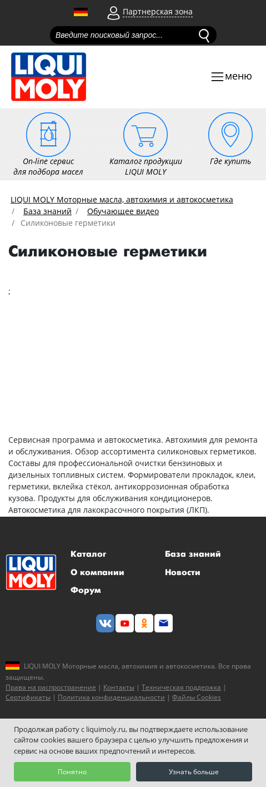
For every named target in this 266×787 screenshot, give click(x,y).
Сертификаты (28, 697)
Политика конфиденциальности (111, 697)
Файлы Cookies (196, 697)
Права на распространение (51, 687)
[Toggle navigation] (231, 77)
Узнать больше (194, 771)
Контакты (118, 687)
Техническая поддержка (181, 687)
